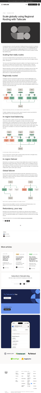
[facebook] (7, 221)
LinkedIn (34, 378)
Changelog (23, 383)
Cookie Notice (28, 381)
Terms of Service (28, 373)
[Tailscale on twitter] (24, 284)
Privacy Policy (28, 376)
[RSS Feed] (20, 284)
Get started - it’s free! (33, 4)
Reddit (34, 383)
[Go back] (4, 13)
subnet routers (21, 48)
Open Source (17, 381)
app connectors (14, 48)
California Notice (29, 378)
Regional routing (32, 47)
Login (26, 4)
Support (23, 373)
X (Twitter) (35, 388)
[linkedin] (9, 221)
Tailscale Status (23, 386)
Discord (34, 373)
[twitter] (5, 220)
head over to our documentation (26, 218)
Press (16, 378)
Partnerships (23, 378)
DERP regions (31, 78)
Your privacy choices (29, 383)
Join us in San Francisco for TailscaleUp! (20, 1)
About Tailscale (17, 373)
